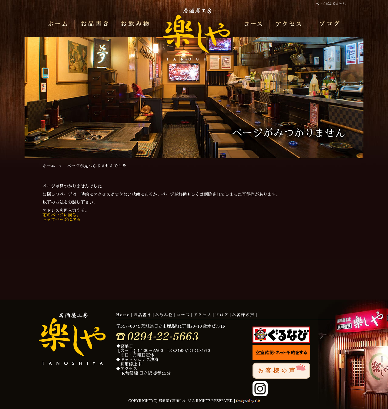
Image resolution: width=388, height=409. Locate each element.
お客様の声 (243, 315)
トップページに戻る (61, 219)
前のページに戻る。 (61, 215)
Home (123, 315)
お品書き (95, 24)
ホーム (59, 24)
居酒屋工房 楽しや (196, 36)
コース (252, 24)
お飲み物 (134, 24)
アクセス (289, 24)
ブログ (328, 24)
